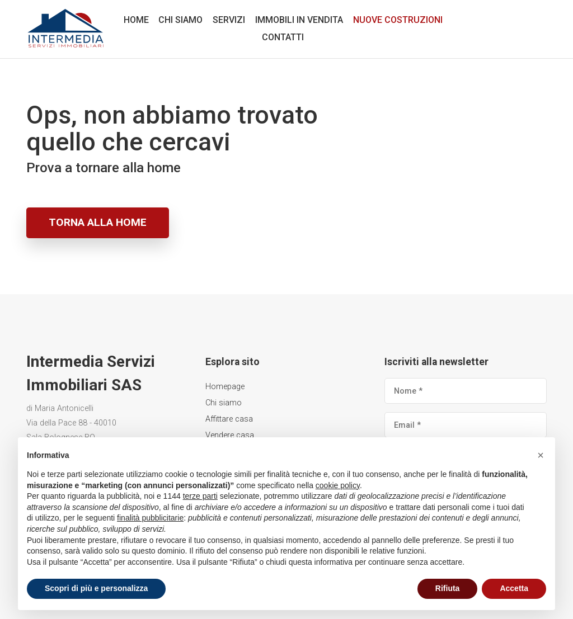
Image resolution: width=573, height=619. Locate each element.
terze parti (200, 496)
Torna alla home (98, 222)
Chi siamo (180, 20)
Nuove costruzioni (398, 20)
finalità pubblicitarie (150, 517)
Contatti (283, 37)
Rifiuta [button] (447, 588)
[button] (540, 455)
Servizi (229, 20)
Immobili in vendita (299, 20)
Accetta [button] (514, 588)
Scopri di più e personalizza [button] (96, 588)
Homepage (225, 386)
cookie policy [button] (338, 485)
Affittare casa (229, 419)
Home (136, 20)
